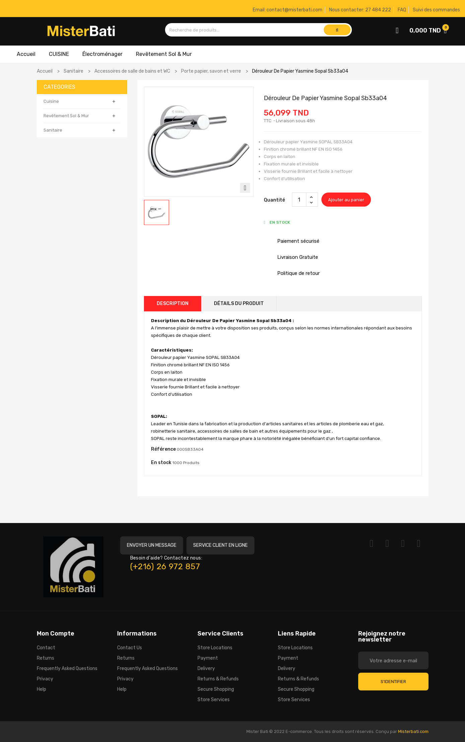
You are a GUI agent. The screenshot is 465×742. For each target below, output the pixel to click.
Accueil (26, 54)
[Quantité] (299, 199)
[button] (151, 545)
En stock (161, 462)
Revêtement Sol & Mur (164, 54)
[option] (156, 212)
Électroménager (102, 54)
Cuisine (51, 101)
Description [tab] (172, 303)
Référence (163, 449)
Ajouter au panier (346, 199)
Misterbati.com (413, 731)
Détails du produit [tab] (239, 303)
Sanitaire (53, 130)
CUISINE (59, 54)
